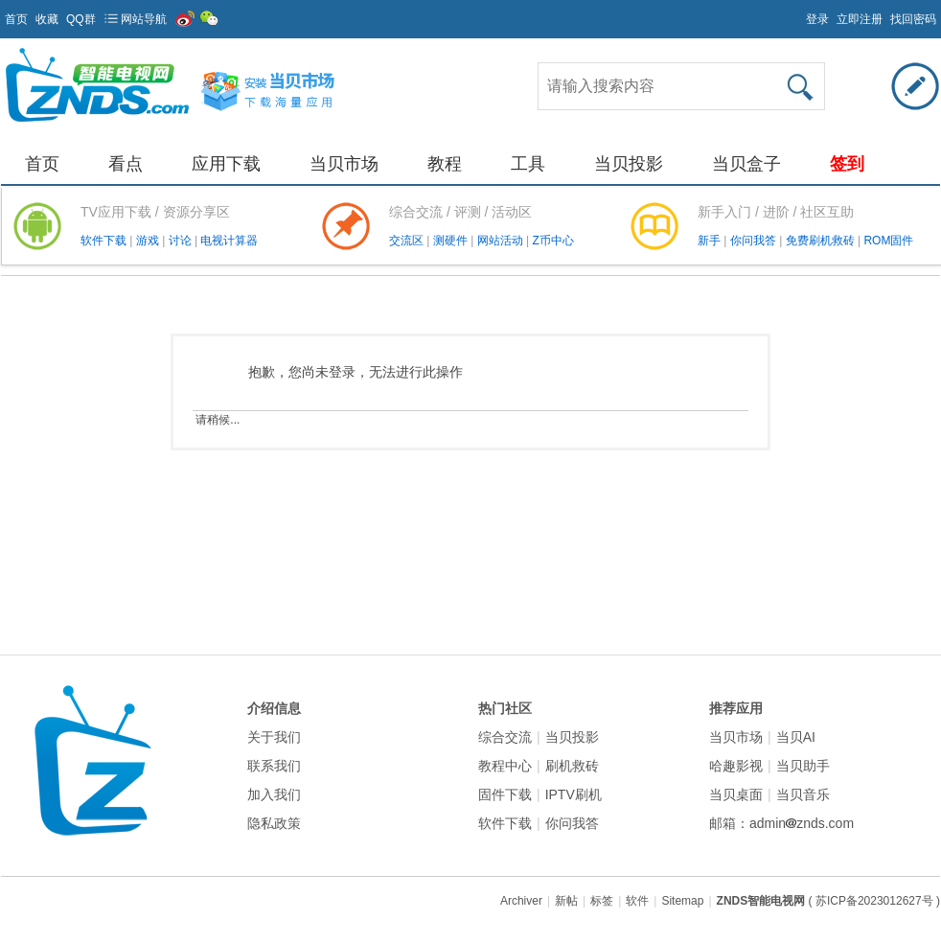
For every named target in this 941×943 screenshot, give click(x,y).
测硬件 (451, 240)
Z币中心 (552, 240)
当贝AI (795, 737)
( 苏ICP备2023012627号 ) (874, 901)
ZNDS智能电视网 (761, 901)
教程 (444, 163)
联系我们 (274, 765)
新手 (710, 240)
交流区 (406, 240)
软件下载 (104, 240)
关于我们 (274, 737)
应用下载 (226, 163)
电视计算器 (229, 240)
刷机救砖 (572, 765)
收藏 (46, 19)
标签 (601, 901)
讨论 (182, 240)
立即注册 (860, 19)
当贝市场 (344, 163)
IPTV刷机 (573, 794)
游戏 (149, 240)
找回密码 (913, 19)
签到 (847, 163)
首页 (16, 19)
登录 (817, 19)
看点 (125, 163)
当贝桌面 (736, 794)
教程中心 (505, 765)
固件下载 (505, 794)
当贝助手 (803, 765)
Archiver (521, 901)
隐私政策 (274, 823)
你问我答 (754, 240)
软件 (637, 901)
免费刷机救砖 (822, 240)
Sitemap (682, 901)
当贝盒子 (746, 163)
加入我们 (274, 794)
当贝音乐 (803, 794)
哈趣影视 (736, 765)
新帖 (566, 901)
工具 (528, 163)
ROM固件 (888, 240)
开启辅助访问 (797, 13)
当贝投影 (628, 163)
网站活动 (501, 240)
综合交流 (505, 737)
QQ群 (81, 19)
